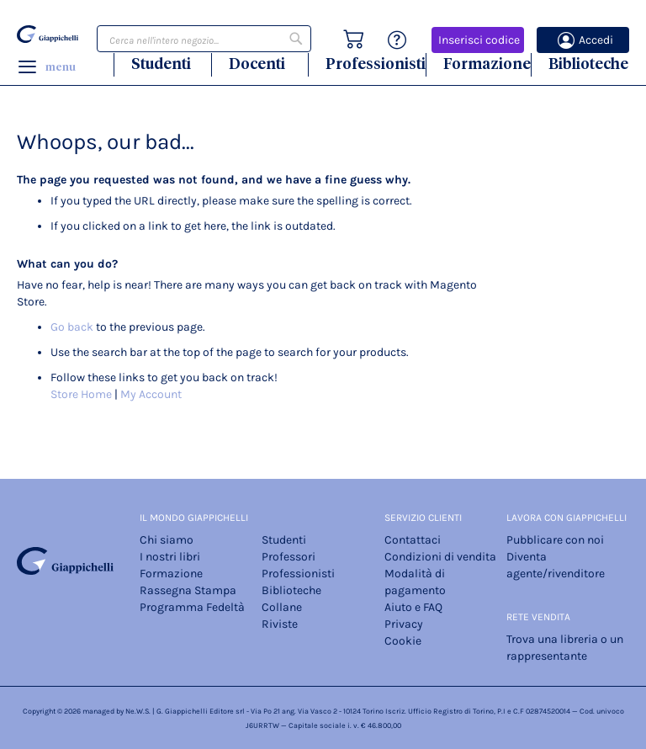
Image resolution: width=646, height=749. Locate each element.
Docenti (257, 63)
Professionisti (376, 63)
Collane (282, 607)
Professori (288, 557)
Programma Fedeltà (192, 607)
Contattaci (412, 540)
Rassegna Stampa (188, 590)
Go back (71, 327)
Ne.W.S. (138, 711)
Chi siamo (166, 540)
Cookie (402, 641)
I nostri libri (170, 557)
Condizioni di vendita (440, 557)
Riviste (280, 624)
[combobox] (204, 38)
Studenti (161, 63)
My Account (151, 394)
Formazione (487, 63)
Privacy (403, 624)
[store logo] (47, 35)
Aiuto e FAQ (413, 607)
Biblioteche (588, 63)
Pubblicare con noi (555, 540)
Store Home (81, 394)
